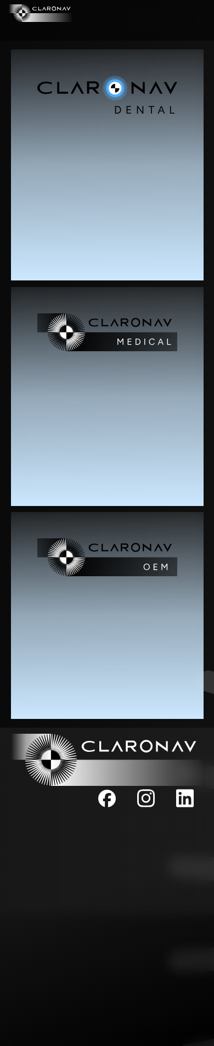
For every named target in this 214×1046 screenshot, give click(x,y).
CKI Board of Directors (106, 877)
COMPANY (107, 13)
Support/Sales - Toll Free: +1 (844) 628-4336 (103, 1014)
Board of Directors (107, 865)
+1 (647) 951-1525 (107, 994)
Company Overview (107, 840)
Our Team (107, 852)
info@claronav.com (107, 928)
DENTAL (190, 13)
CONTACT (187, 29)
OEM (106, 29)
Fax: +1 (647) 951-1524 (107, 1033)
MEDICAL (26, 29)
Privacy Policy (107, 889)
